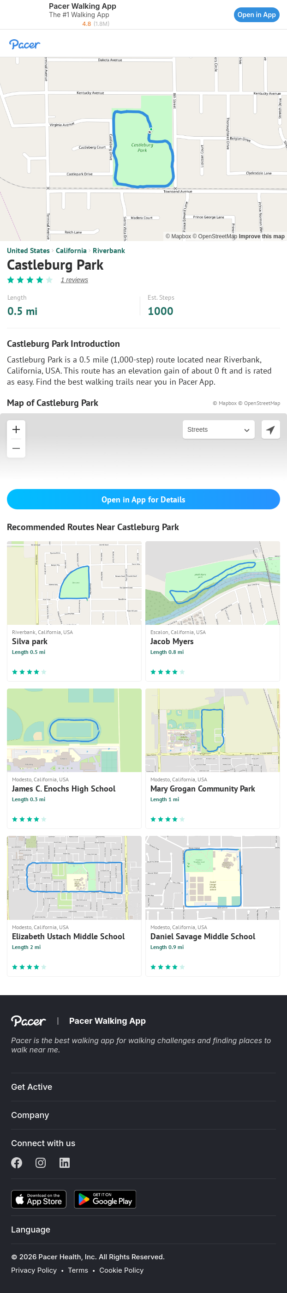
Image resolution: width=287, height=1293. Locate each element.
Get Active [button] (31, 1087)
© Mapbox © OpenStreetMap (246, 402)
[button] (9, 14)
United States (28, 250)
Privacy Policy (34, 1270)
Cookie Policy (121, 1270)
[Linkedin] (64, 1163)
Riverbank (109, 250)
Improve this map (262, 236)
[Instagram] (40, 1163)
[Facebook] (16, 1163)
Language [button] (30, 1229)
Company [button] (30, 1115)
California (71, 250)
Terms (78, 1270)
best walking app (85, 1040)
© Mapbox (179, 236)
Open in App (257, 14)
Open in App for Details (143, 499)
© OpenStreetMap (215, 236)
